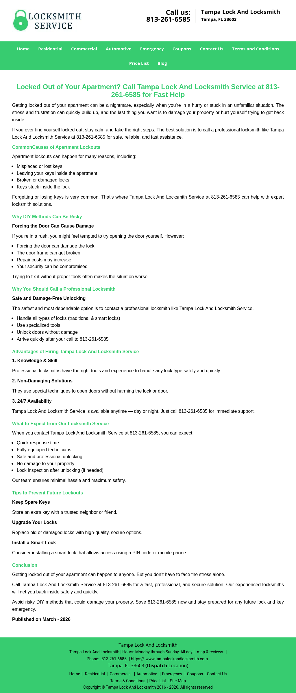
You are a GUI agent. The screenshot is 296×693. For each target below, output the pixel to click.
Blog (162, 63)
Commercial (84, 49)
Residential (50, 49)
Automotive (119, 49)
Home (23, 49)
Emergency (152, 49)
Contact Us (211, 49)
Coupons (182, 49)
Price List (139, 63)
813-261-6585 (168, 19)
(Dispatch (157, 665)
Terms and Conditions (255, 49)
